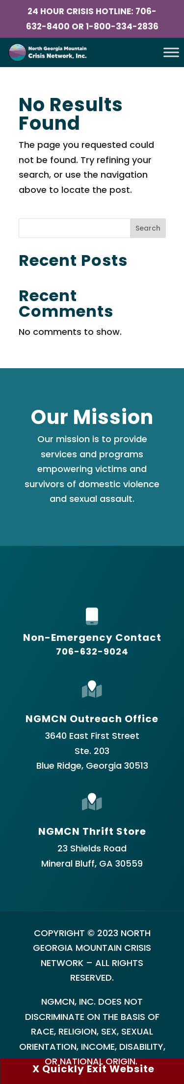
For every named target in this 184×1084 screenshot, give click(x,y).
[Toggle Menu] (171, 52)
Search (147, 228)
